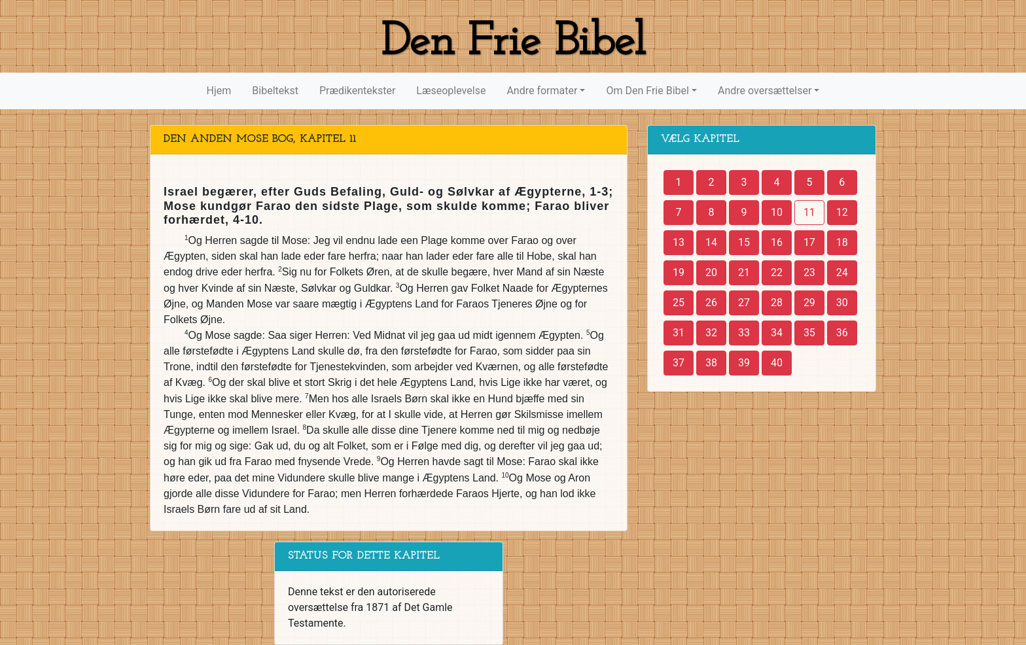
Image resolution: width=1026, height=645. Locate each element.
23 (809, 272)
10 (777, 212)
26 (711, 302)
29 (809, 302)
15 (744, 242)
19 (678, 272)
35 (809, 332)
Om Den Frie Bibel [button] (647, 90)
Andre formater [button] (541, 90)
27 (744, 302)
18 (842, 242)
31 (678, 332)
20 (711, 272)
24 (842, 272)
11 (809, 212)
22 (777, 272)
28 (777, 302)
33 (744, 332)
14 (711, 242)
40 (777, 363)
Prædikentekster (357, 90)
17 (809, 242)
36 (842, 332)
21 (744, 272)
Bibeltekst (275, 90)
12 (842, 212)
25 (678, 302)
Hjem (219, 90)
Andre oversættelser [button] (764, 90)
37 (678, 363)
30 (842, 302)
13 (678, 242)
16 (777, 242)
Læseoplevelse (451, 90)
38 (711, 363)
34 (777, 332)
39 (744, 363)
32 (711, 332)
